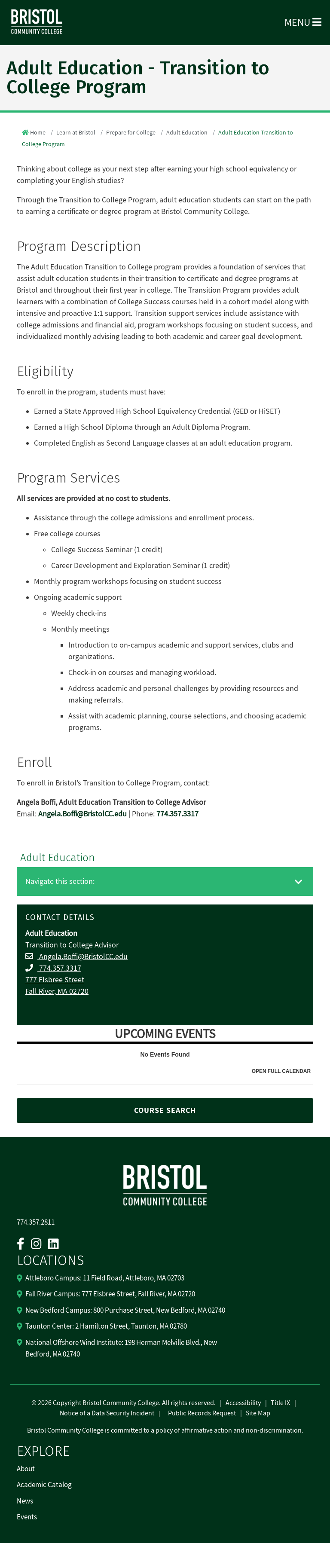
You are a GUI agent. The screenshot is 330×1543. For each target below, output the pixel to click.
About (26, 1469)
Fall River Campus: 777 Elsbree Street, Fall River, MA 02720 (110, 1294)
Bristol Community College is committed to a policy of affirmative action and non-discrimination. (165, 1430)
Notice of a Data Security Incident (107, 1413)
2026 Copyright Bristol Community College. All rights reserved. (126, 1403)
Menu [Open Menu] (302, 22)
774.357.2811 (36, 1222)
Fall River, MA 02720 (57, 991)
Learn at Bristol (75, 133)
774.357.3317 (59, 968)
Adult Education (187, 133)
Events (27, 1517)
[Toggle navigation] (299, 882)
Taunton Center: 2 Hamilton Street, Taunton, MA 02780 (106, 1326)
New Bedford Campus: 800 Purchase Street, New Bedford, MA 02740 (125, 1310)
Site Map (258, 1413)
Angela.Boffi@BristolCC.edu (82, 957)
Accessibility (243, 1403)
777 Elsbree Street (54, 980)
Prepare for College (131, 133)
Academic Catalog (44, 1485)
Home (38, 133)
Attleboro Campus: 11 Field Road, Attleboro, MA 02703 (104, 1278)
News (25, 1501)
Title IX (280, 1403)
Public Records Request (202, 1413)
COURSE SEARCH (165, 1110)
